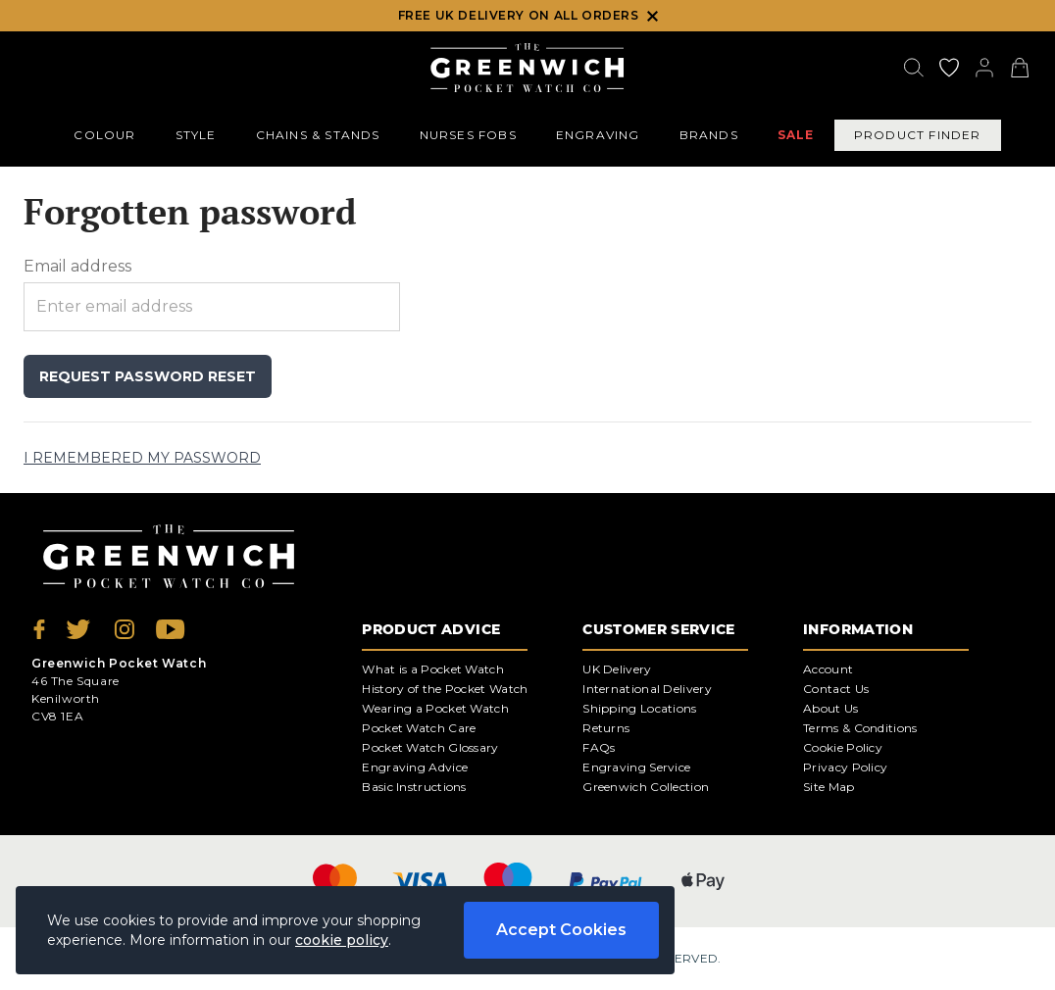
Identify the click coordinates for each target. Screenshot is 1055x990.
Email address (77, 266)
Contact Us (836, 688)
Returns (605, 727)
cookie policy (341, 940)
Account (828, 669)
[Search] (914, 67)
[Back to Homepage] (527, 67)
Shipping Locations (639, 708)
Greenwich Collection (645, 786)
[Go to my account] (949, 67)
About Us (830, 708)
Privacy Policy (845, 767)
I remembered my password (142, 458)
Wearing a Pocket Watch (435, 708)
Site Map (828, 786)
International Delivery (647, 688)
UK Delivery (616, 669)
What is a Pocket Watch (433, 669)
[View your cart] (1020, 67)
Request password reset (147, 376)
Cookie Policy (842, 747)
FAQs (598, 747)
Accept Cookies (561, 929)
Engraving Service (636, 767)
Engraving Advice (415, 767)
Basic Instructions (414, 786)
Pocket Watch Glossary (430, 747)
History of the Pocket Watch (445, 688)
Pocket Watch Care (419, 727)
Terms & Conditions (860, 727)
